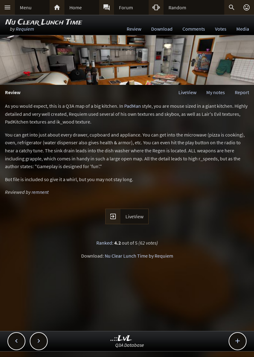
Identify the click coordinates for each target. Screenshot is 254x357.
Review (134, 29)
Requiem (25, 29)
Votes (220, 29)
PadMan (132, 106)
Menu (26, 7)
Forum (126, 7)
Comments (193, 29)
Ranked (104, 243)
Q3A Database (129, 345)
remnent (40, 192)
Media (242, 29)
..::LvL (121, 338)
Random (177, 7)
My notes (215, 92)
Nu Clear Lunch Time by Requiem (139, 256)
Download (162, 29)
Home (75, 7)
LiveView (187, 92)
